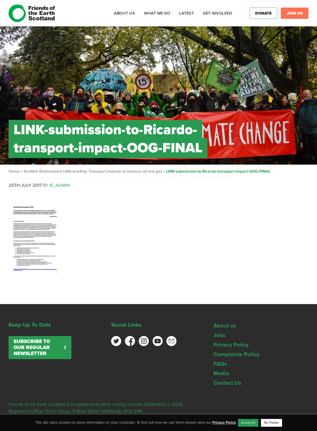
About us (224, 325)
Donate (263, 13)
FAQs (220, 364)
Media (221, 373)
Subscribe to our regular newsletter (32, 348)
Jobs (219, 335)
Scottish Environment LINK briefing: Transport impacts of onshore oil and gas (93, 171)
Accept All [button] (248, 423)
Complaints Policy (236, 354)
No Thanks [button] (271, 423)
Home (14, 171)
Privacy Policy (231, 345)
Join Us (295, 13)
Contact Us (227, 383)
